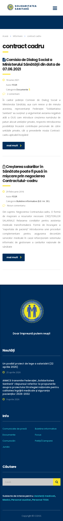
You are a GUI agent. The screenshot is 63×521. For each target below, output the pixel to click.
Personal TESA (40, 499)
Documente (9, 434)
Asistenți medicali (44, 496)
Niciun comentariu (14, 205)
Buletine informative (46, 428)
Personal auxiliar (21, 499)
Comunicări (9, 441)
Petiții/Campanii (44, 441)
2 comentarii (11, 93)
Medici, (7, 499)
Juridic (6, 447)
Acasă (5, 36)
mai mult (14, 145)
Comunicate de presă (15, 428)
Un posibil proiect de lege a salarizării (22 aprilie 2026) (28, 365)
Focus (38, 434)
